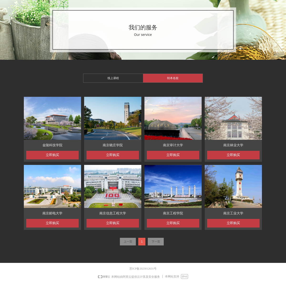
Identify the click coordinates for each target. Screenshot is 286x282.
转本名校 (173, 78)
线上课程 (113, 78)
